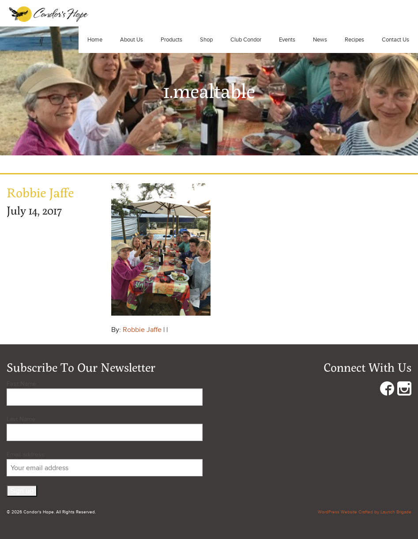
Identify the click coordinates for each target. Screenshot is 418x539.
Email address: (105, 463)
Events (287, 39)
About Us (131, 39)
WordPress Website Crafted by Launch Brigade (364, 512)
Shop (206, 39)
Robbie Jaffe (142, 329)
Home (94, 39)
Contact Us (395, 39)
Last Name (21, 419)
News (320, 39)
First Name (21, 384)
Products (171, 39)
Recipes (354, 39)
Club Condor (245, 39)
